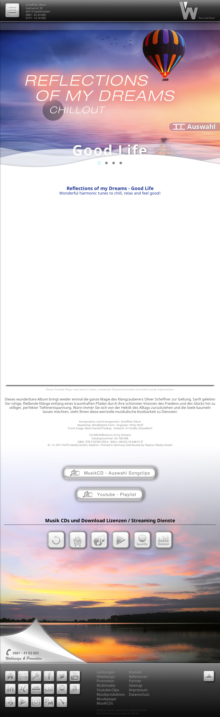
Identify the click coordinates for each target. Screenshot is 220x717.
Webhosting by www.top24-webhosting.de (122, 710)
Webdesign (106, 676)
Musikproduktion (111, 694)
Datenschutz (139, 694)
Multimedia (106, 685)
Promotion (105, 681)
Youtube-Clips (108, 690)
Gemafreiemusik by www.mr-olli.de (118, 713)
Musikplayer (107, 699)
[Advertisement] (110, 234)
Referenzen (138, 676)
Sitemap (135, 685)
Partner (135, 681)
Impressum (138, 690)
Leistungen (106, 672)
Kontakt (135, 672)
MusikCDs (105, 703)
